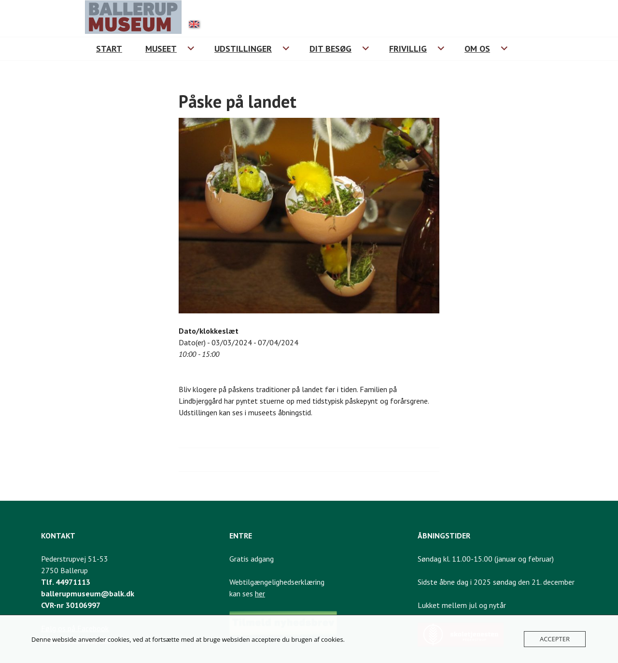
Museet (161, 48)
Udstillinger (243, 48)
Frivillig (408, 48)
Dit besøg (330, 48)
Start (109, 48)
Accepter (555, 639)
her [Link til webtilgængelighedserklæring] (260, 593)
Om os (477, 48)
